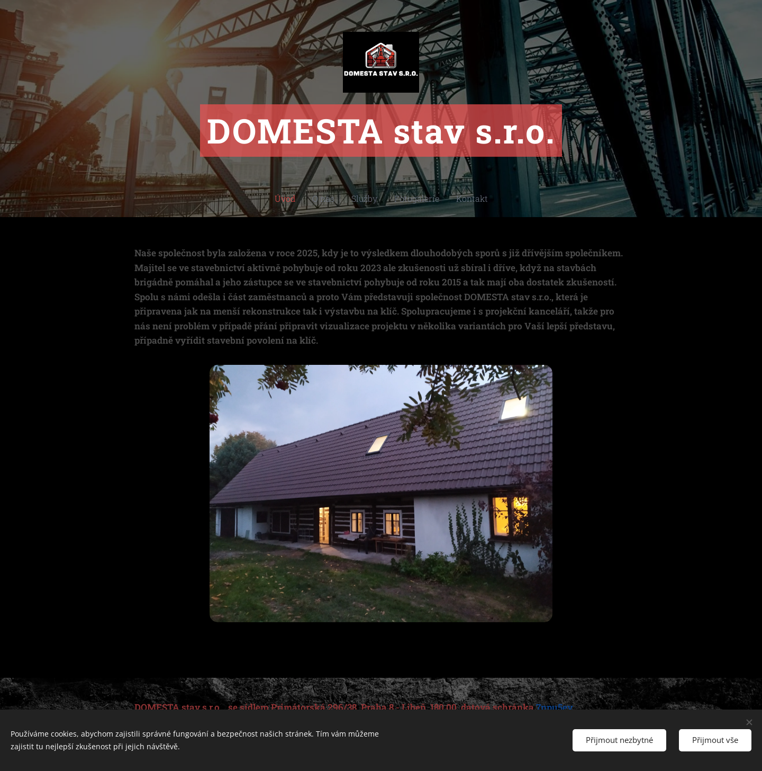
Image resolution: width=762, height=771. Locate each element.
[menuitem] (296, 198)
